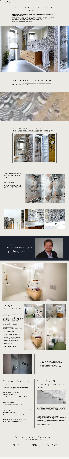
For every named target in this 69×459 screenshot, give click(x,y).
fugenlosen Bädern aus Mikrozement (10, 181)
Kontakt (65, 2)
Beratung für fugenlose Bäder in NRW (26, 21)
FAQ (62, 2)
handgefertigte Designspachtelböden (44, 83)
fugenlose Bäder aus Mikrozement (29, 83)
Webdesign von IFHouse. (45, 457)
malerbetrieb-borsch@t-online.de (34, 446)
